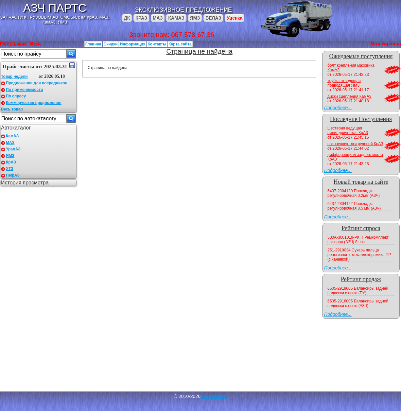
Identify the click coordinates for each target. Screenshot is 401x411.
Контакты (157, 44)
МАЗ (158, 18)
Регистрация (13, 43)
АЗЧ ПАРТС (54, 7)
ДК (127, 18)
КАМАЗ (176, 18)
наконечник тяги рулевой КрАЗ (355, 144)
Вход (35, 43)
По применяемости (24, 89)
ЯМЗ (195, 18)
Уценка (234, 18)
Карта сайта (180, 44)
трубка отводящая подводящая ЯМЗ (344, 83)
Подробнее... (338, 107)
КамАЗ (12, 136)
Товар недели (14, 76)
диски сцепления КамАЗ (349, 96)
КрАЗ (11, 162)
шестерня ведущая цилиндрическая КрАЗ (347, 130)
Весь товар (12, 109)
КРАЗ (141, 18)
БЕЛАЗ (213, 18)
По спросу (16, 96)
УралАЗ (13, 149)
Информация (133, 44)
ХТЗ (9, 168)
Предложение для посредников (36, 83)
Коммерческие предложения (33, 102)
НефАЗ (13, 175)
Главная (93, 44)
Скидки (111, 44)
